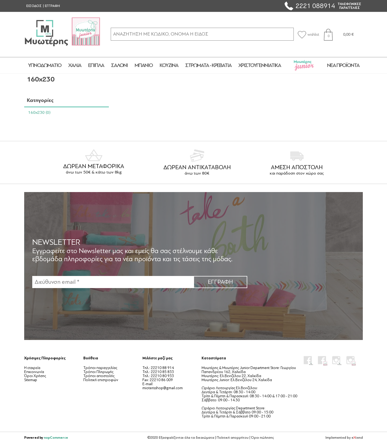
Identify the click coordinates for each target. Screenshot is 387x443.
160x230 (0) (39, 112)
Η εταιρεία (32, 368)
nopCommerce (56, 437)
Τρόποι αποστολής (98, 376)
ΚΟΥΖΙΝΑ (169, 65)
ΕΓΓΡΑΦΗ (52, 6)
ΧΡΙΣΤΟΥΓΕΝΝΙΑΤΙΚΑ (259, 65)
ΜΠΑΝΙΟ (144, 65)
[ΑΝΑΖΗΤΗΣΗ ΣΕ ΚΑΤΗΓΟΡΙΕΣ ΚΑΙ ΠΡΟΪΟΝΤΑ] (202, 34)
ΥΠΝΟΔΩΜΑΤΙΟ (44, 65)
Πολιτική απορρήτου (233, 438)
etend (357, 438)
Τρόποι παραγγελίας (100, 368)
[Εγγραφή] (113, 282)
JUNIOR (304, 65)
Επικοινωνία (34, 372)
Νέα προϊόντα (343, 65)
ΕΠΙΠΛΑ (96, 65)
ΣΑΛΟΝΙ (119, 65)
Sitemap (30, 380)
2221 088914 (315, 6)
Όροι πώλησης (262, 438)
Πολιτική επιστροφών (100, 380)
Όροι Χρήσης (35, 376)
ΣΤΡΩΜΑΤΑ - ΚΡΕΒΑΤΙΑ (208, 65)
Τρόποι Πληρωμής (98, 372)
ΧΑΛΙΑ (74, 65)
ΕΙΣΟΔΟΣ (34, 6)
